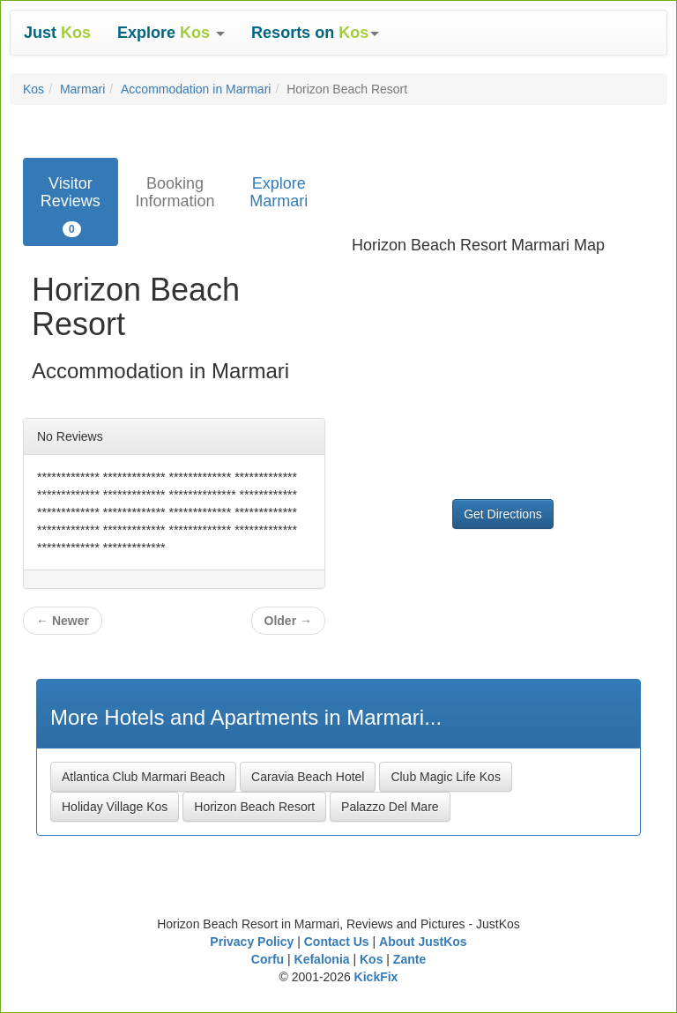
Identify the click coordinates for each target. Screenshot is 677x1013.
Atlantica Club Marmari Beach (143, 777)
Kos (33, 89)
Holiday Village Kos (114, 807)
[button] (171, 33)
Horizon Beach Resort (254, 807)
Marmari (82, 89)
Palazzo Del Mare (390, 807)
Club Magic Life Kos (446, 777)
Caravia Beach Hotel (307, 777)
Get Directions (503, 514)
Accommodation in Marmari (196, 89)
